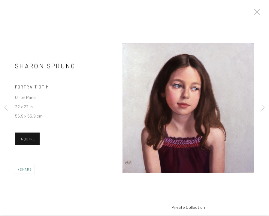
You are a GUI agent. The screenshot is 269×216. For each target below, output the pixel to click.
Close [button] (256, 13)
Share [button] (26, 172)
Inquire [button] (27, 142)
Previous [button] (6, 108)
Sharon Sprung (45, 69)
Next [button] (263, 108)
